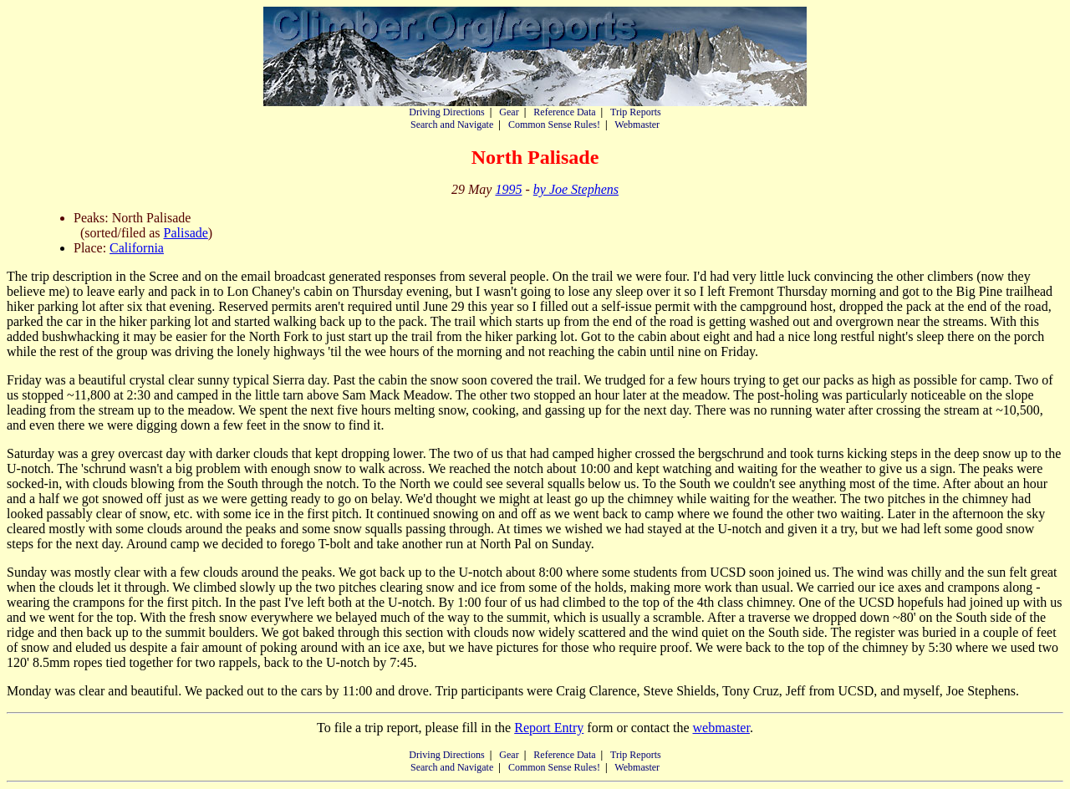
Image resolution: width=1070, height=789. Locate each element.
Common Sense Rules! (554, 124)
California (137, 248)
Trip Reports (635, 112)
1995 (508, 189)
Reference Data (564, 112)
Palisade (186, 233)
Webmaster (637, 124)
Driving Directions (446, 112)
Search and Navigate (451, 124)
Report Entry (548, 727)
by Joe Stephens (576, 189)
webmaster (720, 727)
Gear (508, 112)
